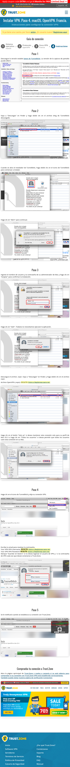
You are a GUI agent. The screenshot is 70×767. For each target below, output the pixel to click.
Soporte (40, 752)
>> (59, 1)
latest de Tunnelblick (32, 58)
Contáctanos (42, 749)
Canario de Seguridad (14, 764)
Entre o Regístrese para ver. (39, 382)
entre (33, 32)
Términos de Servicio (14, 756)
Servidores (10, 752)
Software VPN (11, 749)
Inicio (7, 745)
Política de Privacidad (14, 760)
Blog (38, 756)
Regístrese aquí (60, 32)
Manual (40, 764)
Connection (47, 678)
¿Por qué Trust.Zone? (46, 745)
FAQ (38, 760)
